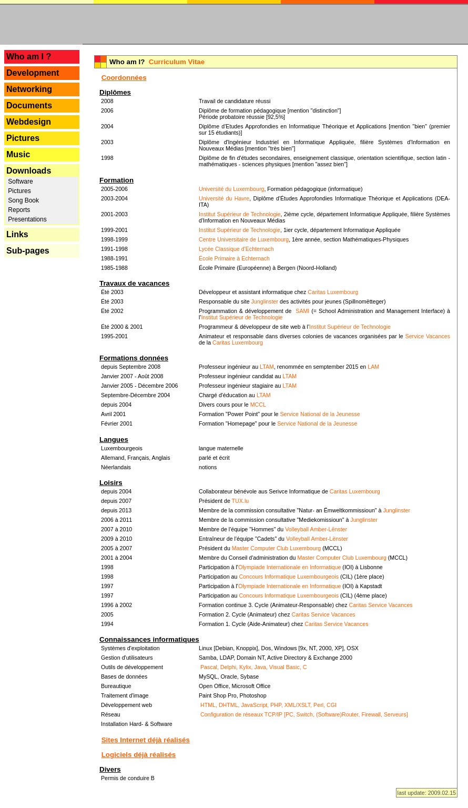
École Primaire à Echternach (234, 258)
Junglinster (265, 301)
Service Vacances (427, 336)
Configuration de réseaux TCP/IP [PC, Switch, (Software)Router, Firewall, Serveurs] (304, 714)
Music (18, 154)
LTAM (267, 366)
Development (32, 72)
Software (19, 181)
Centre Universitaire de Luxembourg (244, 239)
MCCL (258, 404)
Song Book (22, 200)
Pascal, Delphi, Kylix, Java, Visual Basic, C (253, 667)
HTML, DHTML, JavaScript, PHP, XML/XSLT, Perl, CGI (268, 705)
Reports (18, 210)
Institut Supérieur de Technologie (240, 214)
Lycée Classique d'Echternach (236, 249)
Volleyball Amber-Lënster (316, 529)
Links (17, 234)
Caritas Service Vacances (380, 605)
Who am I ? (28, 56)
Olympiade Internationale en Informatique (289, 567)
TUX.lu (240, 501)
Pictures (22, 138)
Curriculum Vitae (177, 62)
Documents (29, 105)
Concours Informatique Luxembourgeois (289, 576)
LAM (373, 366)
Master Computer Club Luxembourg (276, 548)
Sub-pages (27, 250)
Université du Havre (224, 198)
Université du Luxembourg (231, 189)
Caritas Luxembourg (333, 292)
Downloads (28, 170)
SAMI (302, 311)
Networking (29, 89)
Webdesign (28, 121)
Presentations (26, 219)
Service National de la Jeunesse (320, 414)
